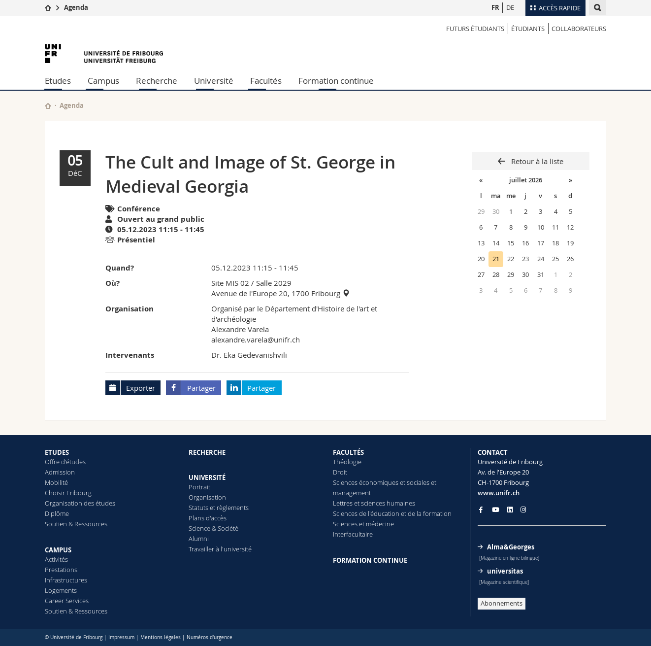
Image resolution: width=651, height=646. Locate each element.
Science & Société (213, 528)
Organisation (207, 497)
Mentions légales (160, 637)
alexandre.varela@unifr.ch (255, 339)
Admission (60, 472)
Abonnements (501, 603)
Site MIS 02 (230, 283)
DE (510, 7)
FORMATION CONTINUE (370, 560)
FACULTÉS (348, 452)
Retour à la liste (536, 161)
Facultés (266, 80)
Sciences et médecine (363, 523)
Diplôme (57, 513)
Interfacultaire (353, 534)
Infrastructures (66, 580)
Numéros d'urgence (209, 637)
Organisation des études (80, 503)
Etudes (58, 80)
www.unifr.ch (499, 492)
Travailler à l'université (220, 548)
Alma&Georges (510, 547)
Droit (340, 472)
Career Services (67, 600)
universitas (505, 571)
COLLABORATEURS (579, 28)
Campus (103, 80)
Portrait (199, 486)
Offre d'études (65, 461)
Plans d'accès (208, 517)
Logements (61, 590)
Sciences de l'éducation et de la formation (392, 513)
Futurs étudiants (475, 28)
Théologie (347, 461)
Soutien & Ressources (76, 523)
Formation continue (336, 80)
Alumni (199, 538)
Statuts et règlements (219, 507)
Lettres (343, 503)
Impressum (121, 637)
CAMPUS (58, 549)
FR (495, 7)
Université (213, 80)
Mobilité (56, 482)
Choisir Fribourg (68, 492)
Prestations (61, 569)
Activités (56, 559)
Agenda (76, 7)
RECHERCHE (207, 452)
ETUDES (57, 452)
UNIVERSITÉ (207, 477)
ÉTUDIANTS (528, 28)
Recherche (156, 80)
